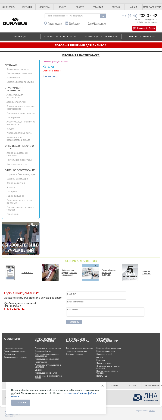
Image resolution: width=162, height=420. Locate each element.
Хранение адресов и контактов (79, 348)
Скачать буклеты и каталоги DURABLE (109, 272)
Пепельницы (12, 214)
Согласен (21, 402)
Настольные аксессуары (19, 160)
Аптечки (10, 187)
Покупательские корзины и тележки (108, 372)
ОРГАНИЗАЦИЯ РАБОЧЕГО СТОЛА (101, 36)
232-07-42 (139, 15)
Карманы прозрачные (17, 69)
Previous (3, 238)
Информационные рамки (19, 133)
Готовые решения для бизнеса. (81, 45)
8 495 (14, 308)
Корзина (141, 28)
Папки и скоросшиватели (19, 73)
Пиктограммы (13, 117)
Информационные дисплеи (20, 113)
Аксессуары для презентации (14, 96)
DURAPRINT (27, 273)
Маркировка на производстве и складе (18, 138)
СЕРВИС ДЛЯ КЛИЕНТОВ (81, 261)
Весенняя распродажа (81, 55)
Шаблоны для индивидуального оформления (69, 272)
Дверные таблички (15, 102)
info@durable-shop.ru (147, 22)
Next (37, 238)
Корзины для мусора (17, 178)
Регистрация (100, 23)
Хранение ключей (15, 183)
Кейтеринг (11, 191)
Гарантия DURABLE (146, 272)
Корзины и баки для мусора (20, 174)
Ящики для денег (15, 196)
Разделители (13, 77)
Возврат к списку (50, 76)
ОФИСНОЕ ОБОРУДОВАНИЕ (142, 36)
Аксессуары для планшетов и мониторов (48, 366)
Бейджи (10, 128)
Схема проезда (55, 23)
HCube (152, 411)
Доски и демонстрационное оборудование (20, 107)
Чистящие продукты (16, 164)
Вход (90, 23)
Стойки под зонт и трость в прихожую (108, 367)
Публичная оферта (12, 414)
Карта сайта (9, 416)
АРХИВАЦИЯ (20, 36)
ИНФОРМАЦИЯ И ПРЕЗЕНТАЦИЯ (60, 36)
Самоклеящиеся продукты (20, 82)
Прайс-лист (74, 23)
